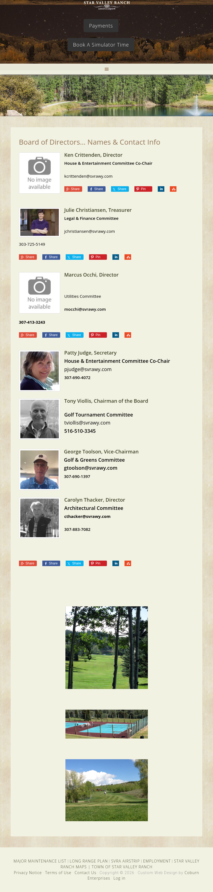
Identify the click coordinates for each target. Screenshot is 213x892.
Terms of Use (58, 872)
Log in (120, 878)
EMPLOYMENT (157, 861)
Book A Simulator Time (101, 44)
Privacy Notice (28, 872)
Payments (101, 25)
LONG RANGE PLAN (89, 861)
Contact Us (85, 872)
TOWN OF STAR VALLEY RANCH (122, 866)
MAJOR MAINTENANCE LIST (39, 861)
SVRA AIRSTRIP (125, 861)
